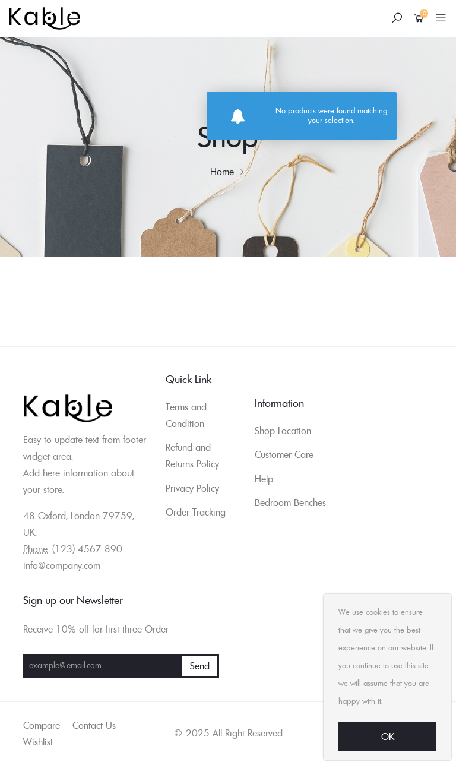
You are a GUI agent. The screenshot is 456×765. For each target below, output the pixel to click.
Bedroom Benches (290, 502)
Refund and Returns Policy (192, 455)
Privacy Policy (192, 488)
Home (222, 172)
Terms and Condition (186, 415)
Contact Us (94, 725)
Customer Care (284, 454)
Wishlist (38, 742)
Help (264, 479)
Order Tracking (196, 512)
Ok (387, 736)
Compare (41, 725)
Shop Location (283, 431)
